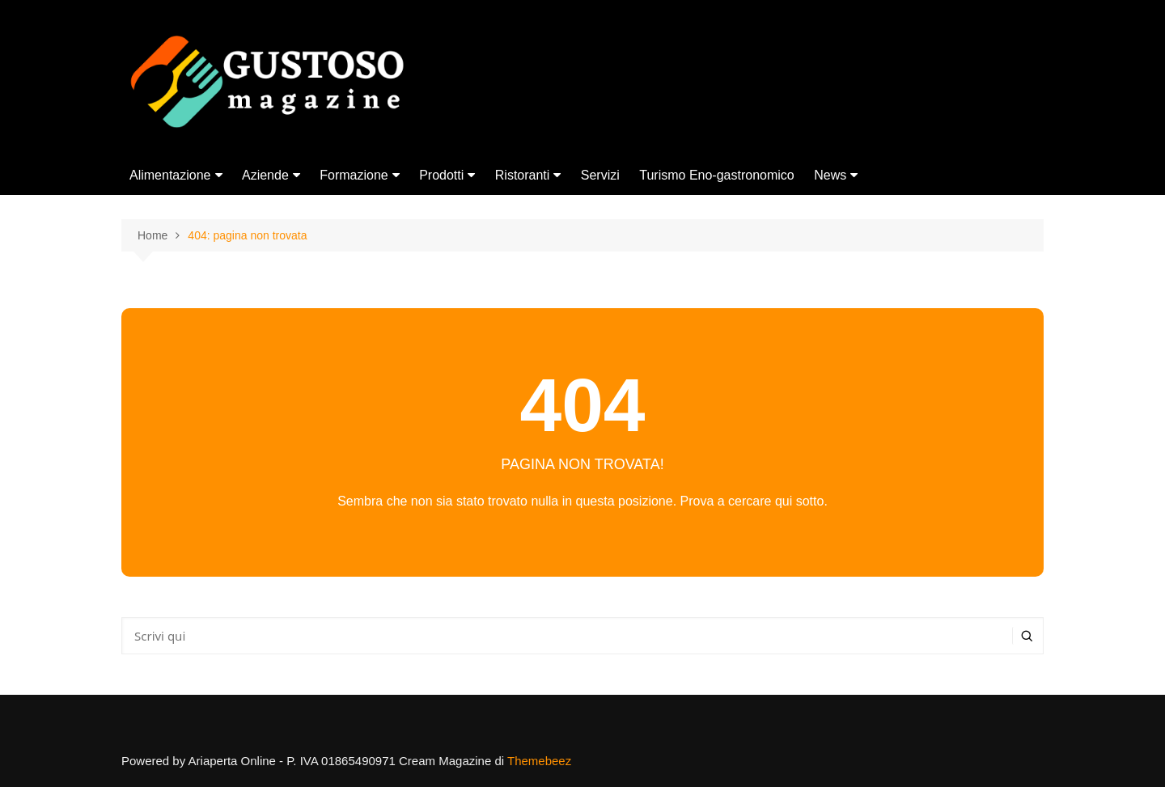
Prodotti (441, 175)
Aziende (265, 175)
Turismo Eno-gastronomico (716, 175)
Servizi (600, 175)
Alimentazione (170, 175)
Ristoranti (522, 175)
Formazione (354, 175)
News (830, 175)
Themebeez (539, 761)
